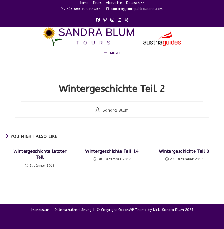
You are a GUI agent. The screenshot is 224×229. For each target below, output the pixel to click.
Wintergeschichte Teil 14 (112, 151)
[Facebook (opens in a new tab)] (98, 20)
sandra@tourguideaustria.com (137, 9)
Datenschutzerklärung (72, 210)
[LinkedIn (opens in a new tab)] (119, 20)
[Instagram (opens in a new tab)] (112, 20)
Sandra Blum (116, 110)
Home (83, 3)
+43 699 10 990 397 (83, 9)
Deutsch (135, 3)
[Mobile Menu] (112, 53)
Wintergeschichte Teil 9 (184, 151)
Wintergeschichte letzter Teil (40, 154)
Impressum (40, 210)
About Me (114, 3)
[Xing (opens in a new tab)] (126, 20)
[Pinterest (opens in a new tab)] (105, 20)
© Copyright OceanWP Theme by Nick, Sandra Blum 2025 (145, 210)
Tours (97, 3)
